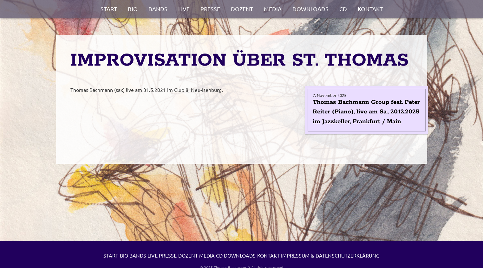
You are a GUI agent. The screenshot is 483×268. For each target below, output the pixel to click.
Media (273, 8)
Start (109, 8)
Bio (133, 8)
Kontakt (370, 8)
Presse (210, 8)
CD (343, 8)
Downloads (310, 8)
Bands (157, 8)
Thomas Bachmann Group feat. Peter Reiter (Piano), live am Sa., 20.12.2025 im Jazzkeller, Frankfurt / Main (366, 112)
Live (184, 8)
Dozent (242, 8)
